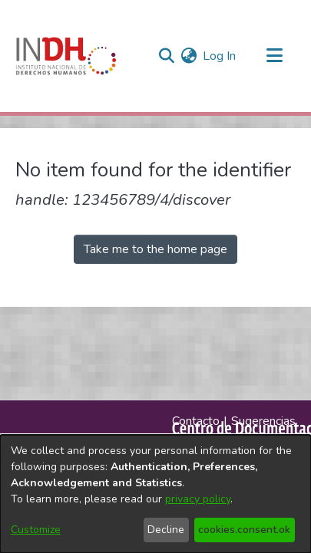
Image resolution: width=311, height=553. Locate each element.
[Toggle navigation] (274, 56)
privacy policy (197, 499)
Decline (165, 529)
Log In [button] (220, 56)
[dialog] (155, 494)
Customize (36, 529)
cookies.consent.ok (244, 529)
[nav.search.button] (166, 56)
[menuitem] (188, 56)
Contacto (196, 421)
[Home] (66, 56)
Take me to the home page (155, 249)
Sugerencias (263, 421)
